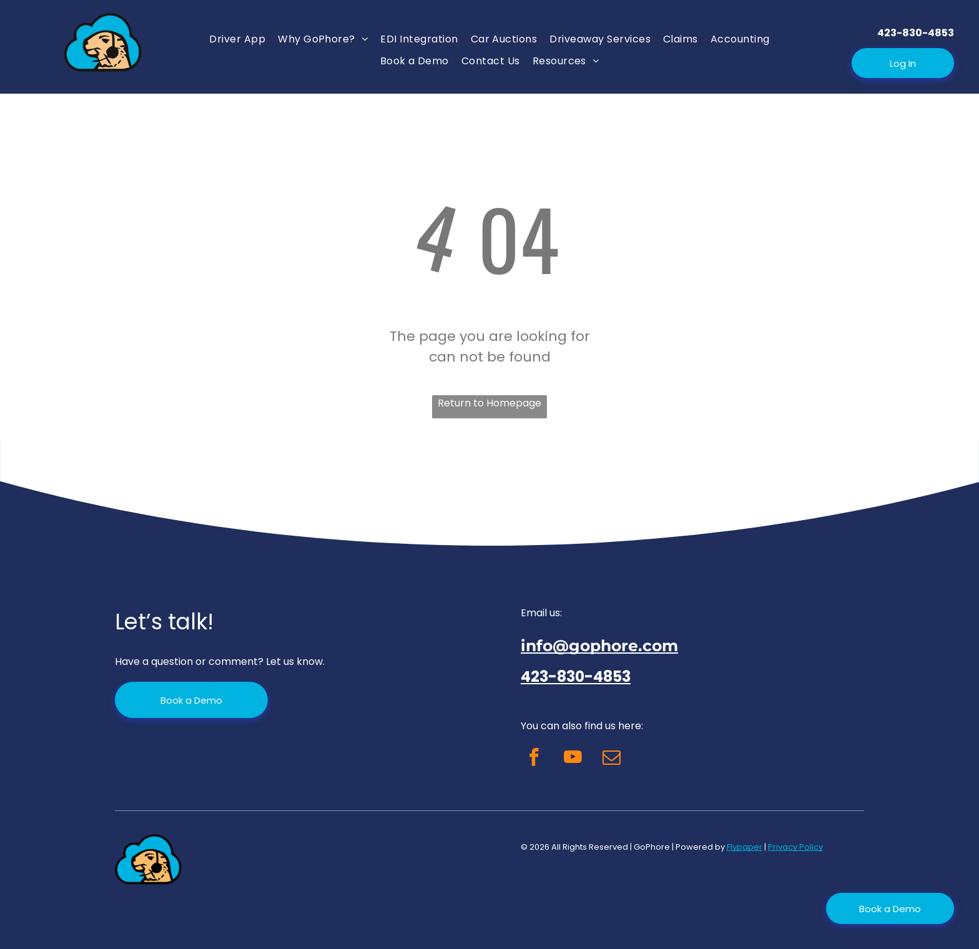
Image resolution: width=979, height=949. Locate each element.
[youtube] (572, 759)
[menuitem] (237, 39)
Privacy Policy (795, 847)
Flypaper (744, 847)
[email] (611, 759)
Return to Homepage (489, 403)
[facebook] (534, 759)
